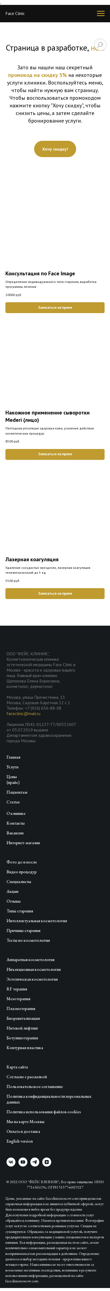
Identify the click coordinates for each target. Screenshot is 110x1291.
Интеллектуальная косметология (37, 921)
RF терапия (17, 989)
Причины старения (23, 930)
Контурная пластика (25, 1047)
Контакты (16, 823)
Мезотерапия (18, 999)
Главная (13, 757)
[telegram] (34, 1165)
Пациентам (17, 792)
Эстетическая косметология (32, 979)
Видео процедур (22, 872)
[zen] (46, 1165)
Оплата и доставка (23, 1131)
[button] (55, 149)
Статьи (13, 802)
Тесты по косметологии (28, 940)
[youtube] (22, 1165)
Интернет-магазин (23, 843)
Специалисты (19, 881)
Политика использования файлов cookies (44, 1112)
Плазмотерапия (21, 1008)
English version (20, 1141)
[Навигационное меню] (101, 13)
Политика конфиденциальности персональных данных (49, 1099)
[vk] (11, 1165)
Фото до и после (22, 862)
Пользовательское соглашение (35, 1086)
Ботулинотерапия (22, 1038)
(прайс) (13, 782)
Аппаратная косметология (30, 959)
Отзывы (14, 901)
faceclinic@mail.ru (23, 713)
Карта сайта (17, 1067)
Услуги (12, 767)
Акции (12, 891)
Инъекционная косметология (34, 969)
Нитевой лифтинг (22, 1028)
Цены (12, 776)
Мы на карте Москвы (25, 1121)
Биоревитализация (23, 1018)
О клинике (16, 813)
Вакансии (15, 833)
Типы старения (20, 911)
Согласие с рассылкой (27, 1077)
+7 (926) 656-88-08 (43, 708)
